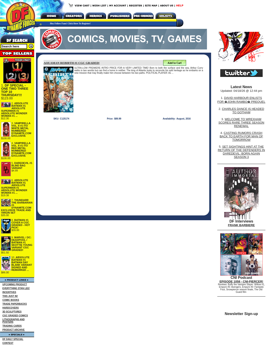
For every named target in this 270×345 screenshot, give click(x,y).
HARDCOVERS (11, 308)
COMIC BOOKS (11, 300)
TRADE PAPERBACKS (15, 304)
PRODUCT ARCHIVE (14, 330)
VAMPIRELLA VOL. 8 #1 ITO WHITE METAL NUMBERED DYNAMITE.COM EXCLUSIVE (21, 129)
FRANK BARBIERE (241, 225)
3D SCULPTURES (12, 311)
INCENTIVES (9, 292)
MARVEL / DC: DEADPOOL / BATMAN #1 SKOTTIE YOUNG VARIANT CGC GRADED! (21, 243)
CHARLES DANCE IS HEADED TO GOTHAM (243, 110)
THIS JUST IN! (10, 296)
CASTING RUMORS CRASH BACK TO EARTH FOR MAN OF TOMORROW (241, 136)
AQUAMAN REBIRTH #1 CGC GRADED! (71, 63)
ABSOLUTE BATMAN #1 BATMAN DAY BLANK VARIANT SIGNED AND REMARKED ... (21, 263)
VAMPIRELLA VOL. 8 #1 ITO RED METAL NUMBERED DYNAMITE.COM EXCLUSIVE (21, 149)
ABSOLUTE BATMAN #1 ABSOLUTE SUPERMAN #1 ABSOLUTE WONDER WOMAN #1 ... (14, 109)
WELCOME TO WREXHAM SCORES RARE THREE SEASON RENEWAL (241, 122)
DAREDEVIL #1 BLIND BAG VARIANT (21, 165)
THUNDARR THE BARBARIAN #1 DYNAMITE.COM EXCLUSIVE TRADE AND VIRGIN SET (17, 206)
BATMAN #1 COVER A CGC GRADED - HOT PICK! (20, 224)
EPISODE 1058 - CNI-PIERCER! (241, 281)
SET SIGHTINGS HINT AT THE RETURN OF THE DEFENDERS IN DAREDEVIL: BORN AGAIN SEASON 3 (241, 152)
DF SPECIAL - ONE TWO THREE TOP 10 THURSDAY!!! (14, 90)
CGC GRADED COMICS (15, 315)
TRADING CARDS (12, 326)
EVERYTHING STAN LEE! (16, 288)
